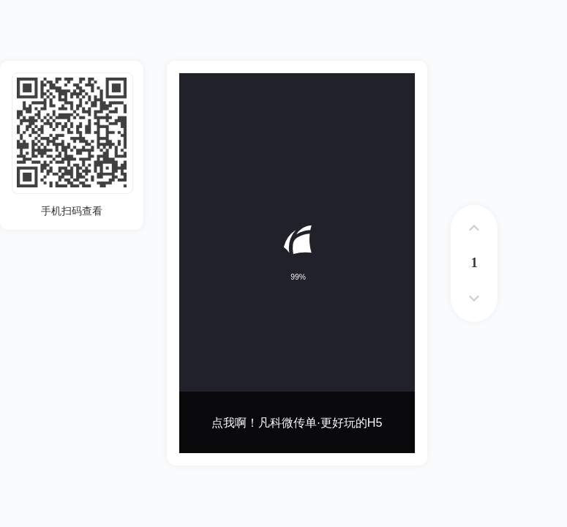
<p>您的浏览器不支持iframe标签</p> (297, 263)
